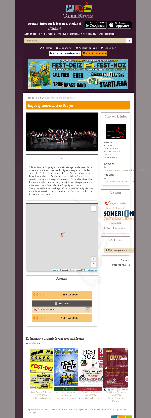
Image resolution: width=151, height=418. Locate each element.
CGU (66, 409)
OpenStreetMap (90, 270)
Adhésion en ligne (86, 48)
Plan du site (42, 409)
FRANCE (107, 154)
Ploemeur (115, 151)
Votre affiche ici (33, 343)
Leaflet (55, 270)
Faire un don (108, 48)
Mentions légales (76, 409)
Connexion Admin (95, 53)
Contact (51, 409)
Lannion (50, 309)
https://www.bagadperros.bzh (119, 181)
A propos (32, 409)
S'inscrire (46, 48)
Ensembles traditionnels (60, 97)
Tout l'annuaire (114, 228)
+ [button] (93, 259)
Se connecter (64, 48)
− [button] (93, 264)
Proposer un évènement (65, 53)
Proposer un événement (96, 409)
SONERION (116, 222)
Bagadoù (120, 208)
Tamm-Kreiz (33, 97)
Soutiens (60, 409)
